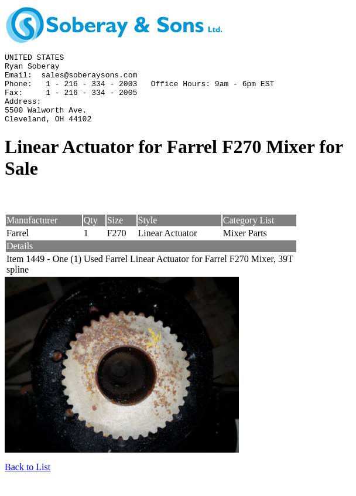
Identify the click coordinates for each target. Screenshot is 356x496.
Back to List (27, 481)
